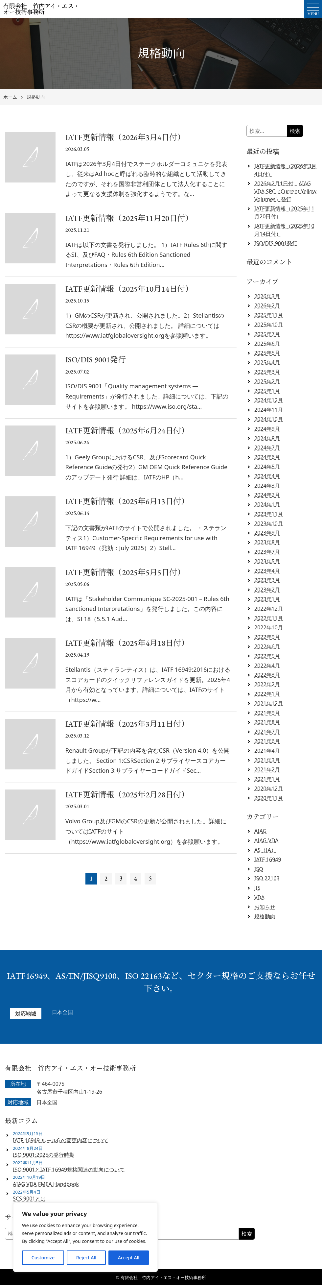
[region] (85, 1237)
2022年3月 (267, 674)
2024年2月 (267, 494)
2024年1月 (267, 504)
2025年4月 (267, 362)
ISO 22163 (267, 878)
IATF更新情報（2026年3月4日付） (285, 170)
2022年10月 (268, 627)
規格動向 (36, 97)
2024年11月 (268, 409)
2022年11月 (268, 618)
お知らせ (264, 906)
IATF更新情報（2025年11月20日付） (284, 212)
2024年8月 (267, 438)
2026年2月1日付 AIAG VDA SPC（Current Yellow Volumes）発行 (285, 191)
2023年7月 (267, 551)
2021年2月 (267, 769)
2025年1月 (267, 391)
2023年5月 (267, 561)
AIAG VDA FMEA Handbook (46, 1184)
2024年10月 (268, 419)
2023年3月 (267, 580)
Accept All (128, 1257)
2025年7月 (267, 334)
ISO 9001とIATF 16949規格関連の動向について (69, 1169)
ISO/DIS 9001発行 (275, 243)
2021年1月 (267, 779)
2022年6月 (267, 646)
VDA (259, 897)
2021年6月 (267, 741)
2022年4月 (267, 665)
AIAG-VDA (266, 840)
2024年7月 (267, 447)
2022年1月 (267, 693)
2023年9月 (267, 532)
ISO (258, 869)
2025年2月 (267, 381)
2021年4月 (267, 750)
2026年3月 (267, 296)
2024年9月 (267, 428)
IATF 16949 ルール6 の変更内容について (60, 1140)
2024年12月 (268, 400)
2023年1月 (267, 599)
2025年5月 (267, 352)
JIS (257, 887)
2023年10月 (268, 523)
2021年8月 (267, 722)
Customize (43, 1257)
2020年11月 (268, 798)
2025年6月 (267, 343)
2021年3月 (267, 760)
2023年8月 (267, 542)
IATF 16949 (267, 859)
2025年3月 (267, 372)
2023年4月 (267, 570)
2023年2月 (267, 589)
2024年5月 (267, 466)
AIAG (260, 831)
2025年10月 (268, 324)
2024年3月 (267, 485)
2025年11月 (268, 315)
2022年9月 (267, 637)
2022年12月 (268, 608)
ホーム (10, 97)
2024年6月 (267, 457)
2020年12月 (268, 788)
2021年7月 (267, 731)
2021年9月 (267, 712)
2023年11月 (268, 514)
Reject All (86, 1257)
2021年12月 (268, 703)
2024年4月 (267, 476)
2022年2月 (267, 684)
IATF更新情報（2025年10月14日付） (284, 229)
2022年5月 (267, 656)
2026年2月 (267, 305)
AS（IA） (265, 850)
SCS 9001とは (29, 1198)
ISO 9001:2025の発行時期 (44, 1154)
